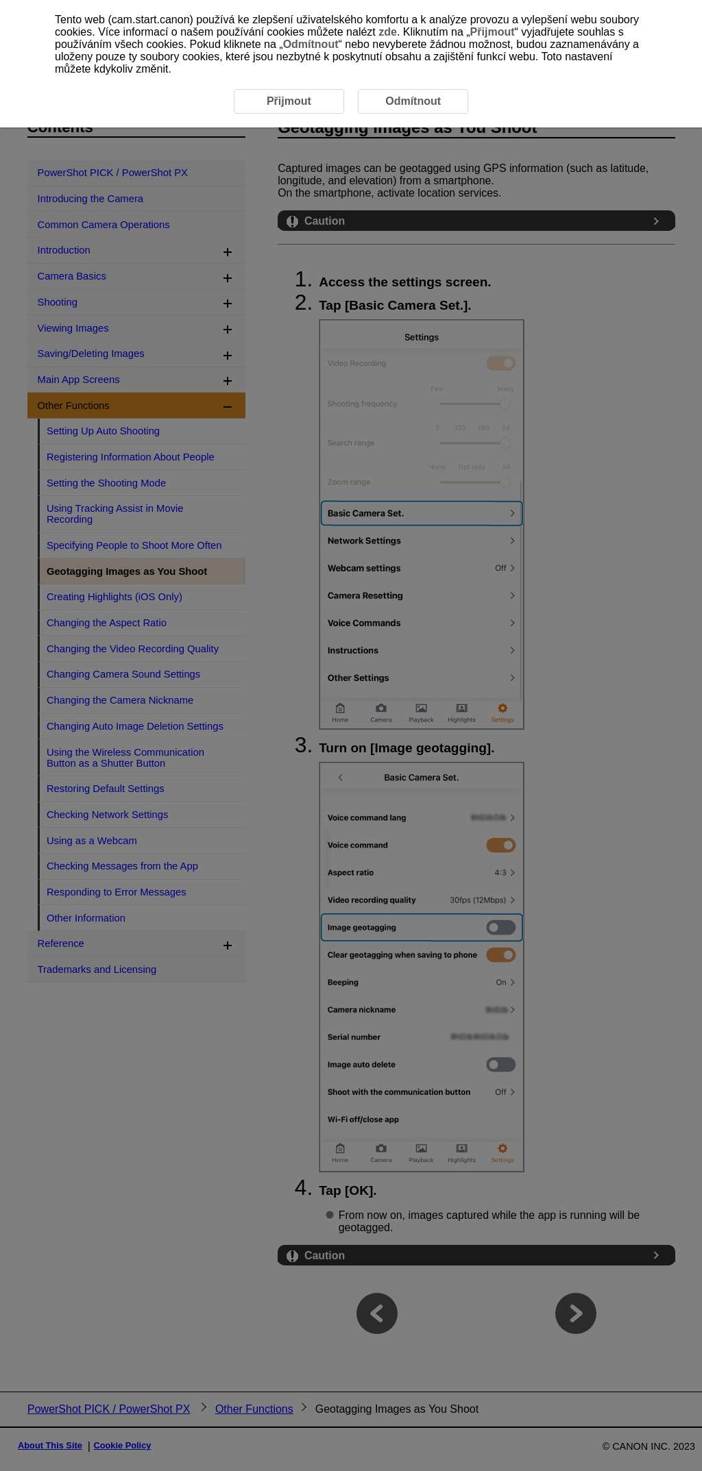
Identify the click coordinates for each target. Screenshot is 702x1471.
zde (387, 32)
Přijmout (492, 32)
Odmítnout (311, 44)
